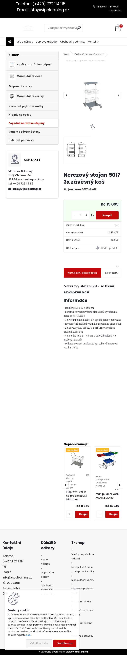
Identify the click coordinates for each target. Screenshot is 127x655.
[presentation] (67, 95)
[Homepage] (10, 42)
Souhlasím (64, 643)
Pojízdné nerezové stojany (89, 54)
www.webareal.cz (77, 651)
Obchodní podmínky (72, 41)
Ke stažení (111, 273)
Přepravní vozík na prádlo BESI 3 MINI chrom (76, 495)
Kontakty (93, 41)
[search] (79, 28)
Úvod (66, 54)
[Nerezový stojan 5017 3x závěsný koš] (92, 95)
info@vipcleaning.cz (27, 189)
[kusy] (80, 215)
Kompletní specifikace (82, 273)
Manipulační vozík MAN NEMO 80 (107, 495)
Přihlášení (101, 6)
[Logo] (28, 28)
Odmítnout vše (39, 643)
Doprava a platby (47, 41)
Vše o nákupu (25, 41)
